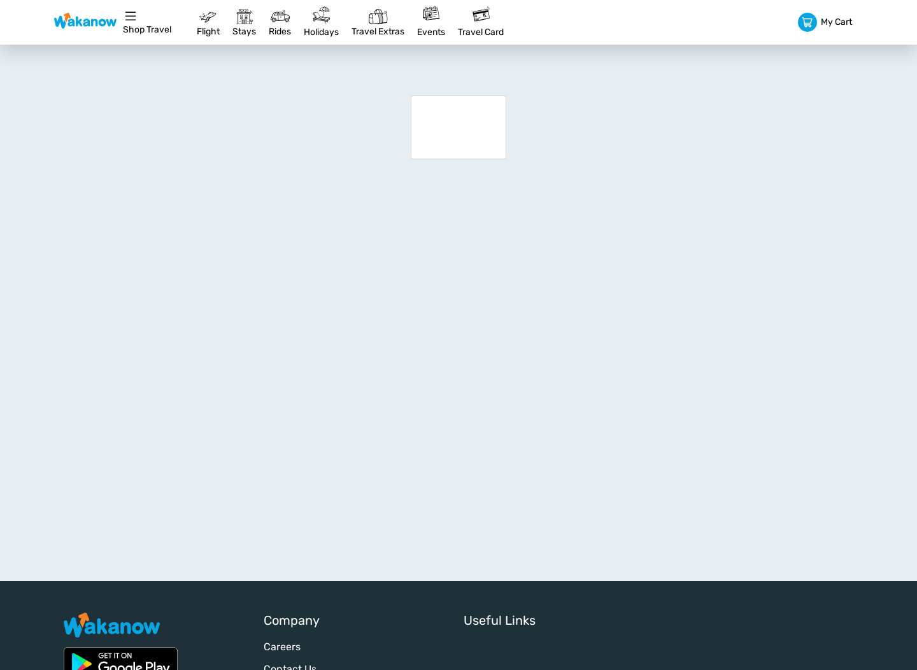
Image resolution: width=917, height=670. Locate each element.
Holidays (321, 22)
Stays (244, 22)
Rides (280, 22)
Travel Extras (378, 22)
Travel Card (481, 22)
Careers (282, 647)
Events (431, 22)
